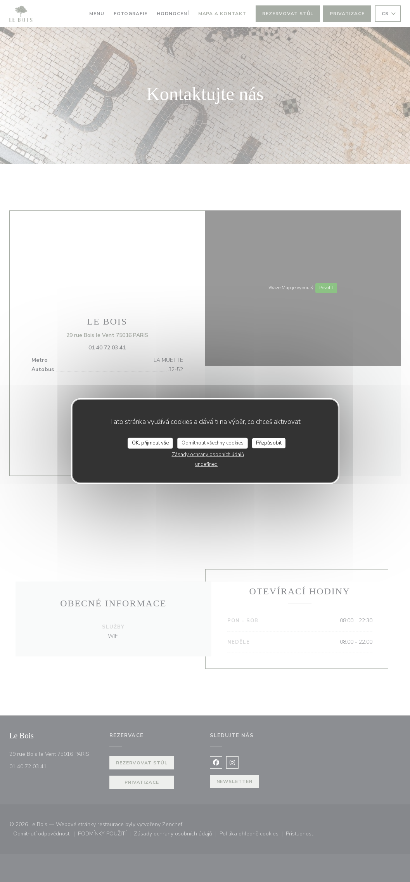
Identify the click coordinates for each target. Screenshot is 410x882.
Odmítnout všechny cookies (213, 442)
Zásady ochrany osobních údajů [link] (208, 454)
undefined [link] (206, 463)
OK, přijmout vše (150, 442)
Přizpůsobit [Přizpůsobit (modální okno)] (269, 442)
